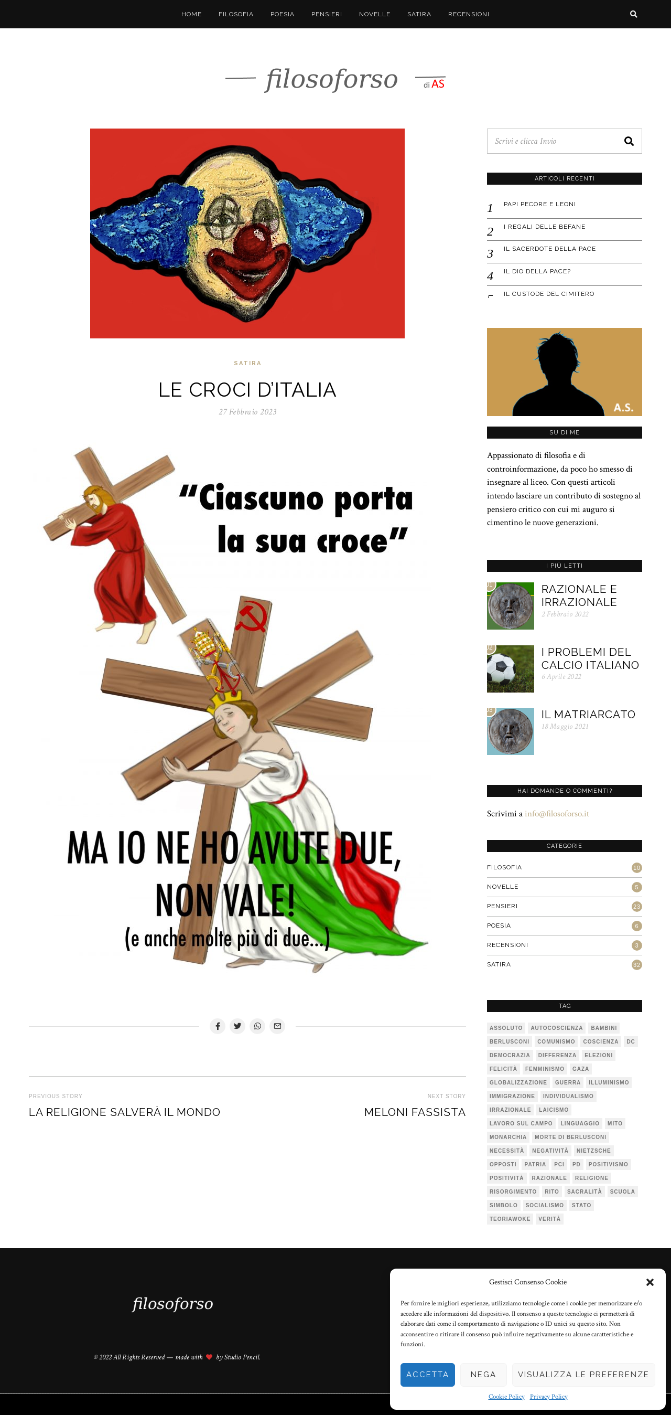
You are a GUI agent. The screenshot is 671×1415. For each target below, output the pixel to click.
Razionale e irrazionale (580, 595)
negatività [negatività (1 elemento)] (550, 1151)
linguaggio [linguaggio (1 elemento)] (580, 1123)
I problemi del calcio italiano (591, 658)
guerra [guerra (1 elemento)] (568, 1083)
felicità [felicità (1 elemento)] (503, 1069)
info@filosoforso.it (557, 814)
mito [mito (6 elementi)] (615, 1123)
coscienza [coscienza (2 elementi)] (601, 1042)
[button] (650, 1282)
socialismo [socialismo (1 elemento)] (545, 1205)
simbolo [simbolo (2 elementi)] (504, 1205)
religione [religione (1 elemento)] (592, 1178)
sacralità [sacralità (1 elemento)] (584, 1192)
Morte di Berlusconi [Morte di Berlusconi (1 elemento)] (571, 1137)
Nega (483, 1374)
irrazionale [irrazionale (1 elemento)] (510, 1110)
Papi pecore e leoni (540, 204)
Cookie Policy (507, 1396)
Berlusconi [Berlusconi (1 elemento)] (509, 1042)
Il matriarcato (589, 714)
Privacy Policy (549, 1396)
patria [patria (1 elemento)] (535, 1164)
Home (191, 14)
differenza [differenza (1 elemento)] (557, 1055)
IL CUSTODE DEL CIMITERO (549, 293)
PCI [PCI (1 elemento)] (559, 1164)
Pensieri (326, 14)
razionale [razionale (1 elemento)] (549, 1178)
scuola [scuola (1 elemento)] (622, 1192)
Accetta (427, 1374)
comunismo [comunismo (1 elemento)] (556, 1042)
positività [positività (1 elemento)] (507, 1178)
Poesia (282, 14)
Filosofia (236, 14)
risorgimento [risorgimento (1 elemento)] (513, 1192)
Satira (419, 14)
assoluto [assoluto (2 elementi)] (506, 1028)
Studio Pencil (241, 1357)
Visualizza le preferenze (584, 1374)
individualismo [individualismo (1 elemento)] (568, 1096)
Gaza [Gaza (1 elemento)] (580, 1069)
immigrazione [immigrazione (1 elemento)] (512, 1096)
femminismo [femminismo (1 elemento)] (545, 1069)
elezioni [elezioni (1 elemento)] (599, 1055)
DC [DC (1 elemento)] (630, 1042)
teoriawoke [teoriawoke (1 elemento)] (510, 1219)
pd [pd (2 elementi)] (576, 1164)
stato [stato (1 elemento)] (581, 1205)
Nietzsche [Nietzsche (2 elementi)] (594, 1151)
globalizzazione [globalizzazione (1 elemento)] (518, 1083)
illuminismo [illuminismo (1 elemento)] (609, 1083)
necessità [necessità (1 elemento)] (507, 1151)
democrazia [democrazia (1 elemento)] (510, 1055)
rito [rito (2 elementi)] (552, 1192)
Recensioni (469, 14)
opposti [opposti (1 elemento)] (503, 1164)
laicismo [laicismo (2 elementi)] (554, 1110)
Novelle (375, 14)
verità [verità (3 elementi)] (549, 1219)
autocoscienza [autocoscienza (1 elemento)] (557, 1028)
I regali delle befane (545, 226)
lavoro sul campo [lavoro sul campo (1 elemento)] (521, 1123)
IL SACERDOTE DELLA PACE (550, 248)
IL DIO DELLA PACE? (537, 271)
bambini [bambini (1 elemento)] (604, 1028)
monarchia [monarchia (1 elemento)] (508, 1137)
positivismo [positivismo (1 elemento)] (609, 1164)
